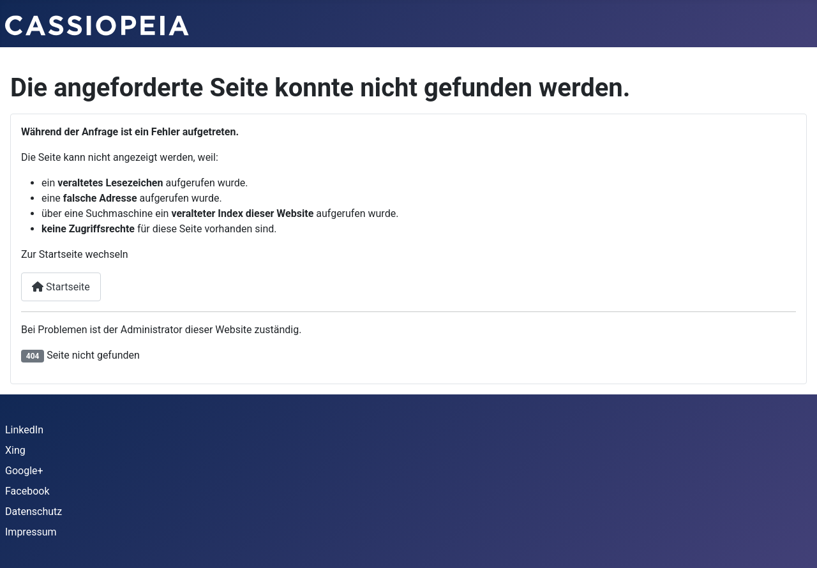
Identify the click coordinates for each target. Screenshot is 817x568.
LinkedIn (24, 430)
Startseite (61, 287)
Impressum (31, 532)
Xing (15, 450)
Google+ (24, 471)
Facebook (27, 491)
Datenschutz (33, 511)
